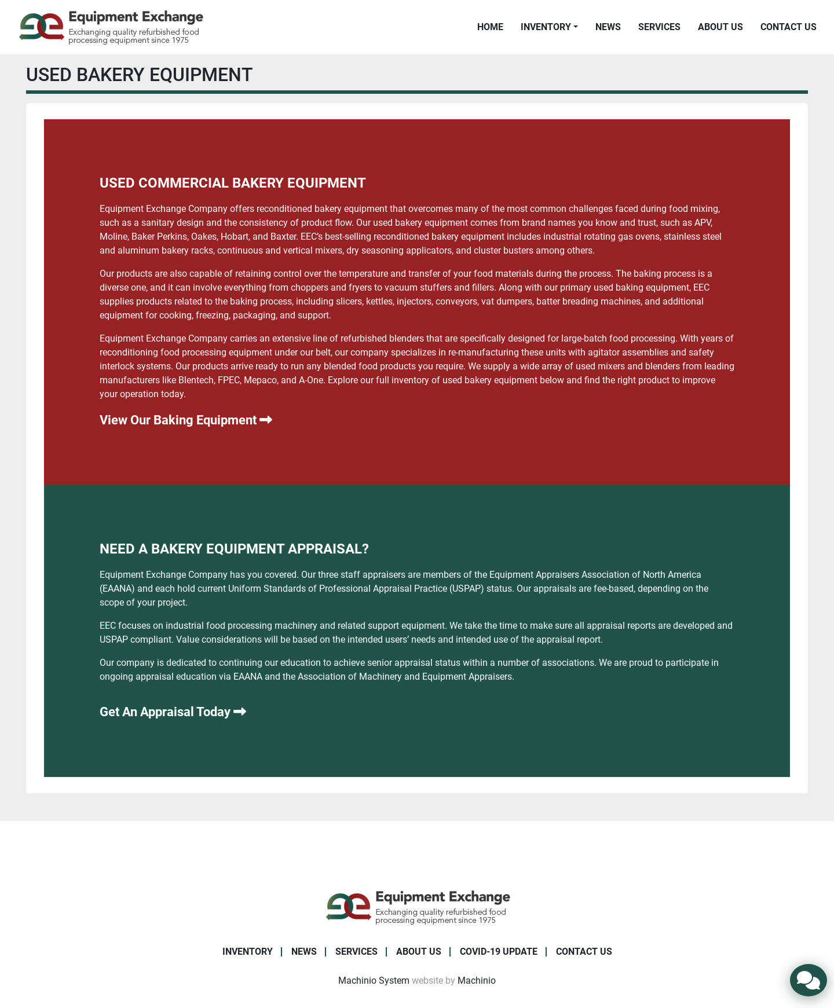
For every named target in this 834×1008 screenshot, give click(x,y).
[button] (549, 27)
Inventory (546, 26)
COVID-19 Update (498, 951)
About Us (720, 26)
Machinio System (373, 980)
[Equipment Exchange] (417, 906)
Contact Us (788, 26)
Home (490, 26)
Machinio (477, 980)
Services (659, 26)
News (608, 26)
